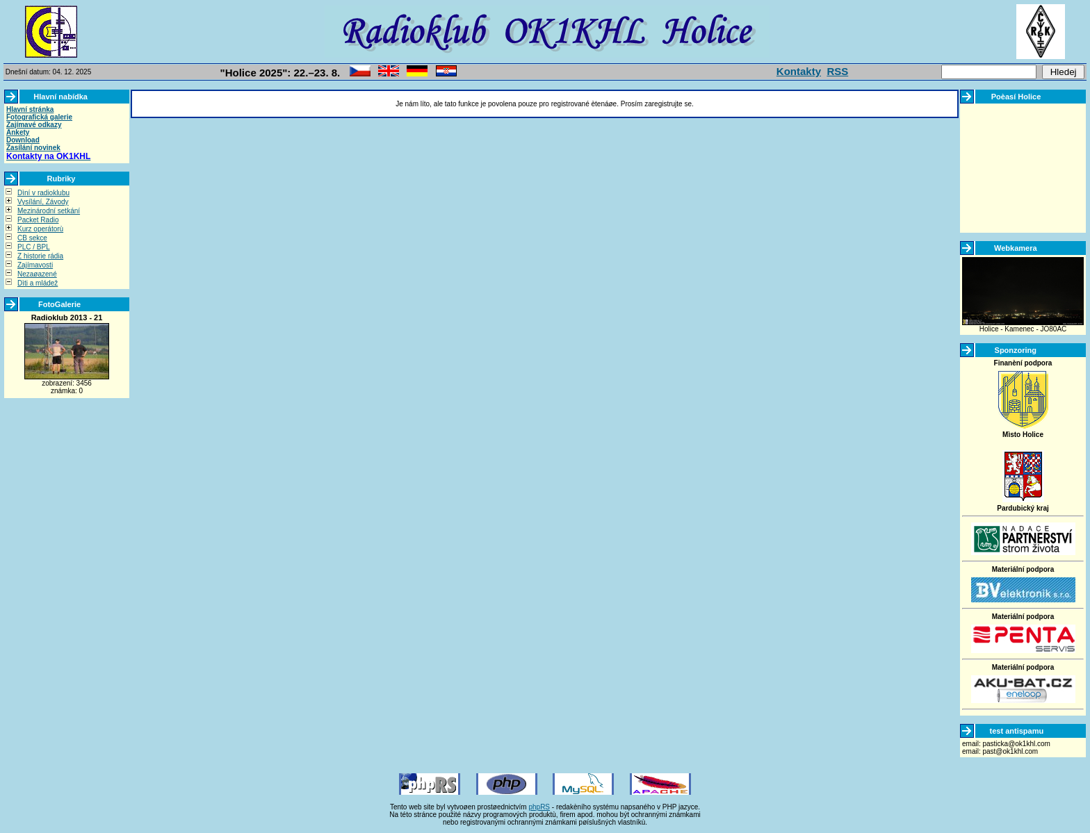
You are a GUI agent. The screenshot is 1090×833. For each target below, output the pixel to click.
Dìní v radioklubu (43, 193)
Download (23, 140)
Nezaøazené (37, 274)
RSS (837, 71)
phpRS (539, 807)
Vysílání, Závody (43, 202)
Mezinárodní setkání (48, 211)
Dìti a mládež (37, 283)
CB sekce (32, 238)
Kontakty (798, 71)
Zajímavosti (35, 265)
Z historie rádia (40, 256)
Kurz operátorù (40, 229)
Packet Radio (37, 220)
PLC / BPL (33, 247)
